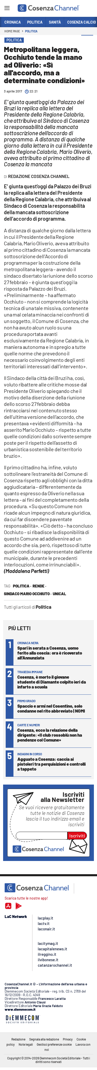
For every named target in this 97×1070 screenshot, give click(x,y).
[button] (87, 41)
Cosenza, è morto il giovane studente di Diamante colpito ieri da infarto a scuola (51, 681)
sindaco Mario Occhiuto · (27, 593)
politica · (22, 586)
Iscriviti (77, 835)
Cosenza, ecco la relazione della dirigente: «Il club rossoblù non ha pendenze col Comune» (49, 734)
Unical (59, 593)
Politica (31, 31)
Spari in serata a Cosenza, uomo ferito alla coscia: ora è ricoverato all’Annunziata (49, 652)
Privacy (68, 1039)
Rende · (39, 586)
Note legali (26, 1044)
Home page (12, 31)
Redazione (18, 1039)
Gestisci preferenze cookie (54, 1044)
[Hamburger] (7, 9)
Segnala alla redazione (44, 1039)
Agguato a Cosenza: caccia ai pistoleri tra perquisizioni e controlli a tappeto (51, 763)
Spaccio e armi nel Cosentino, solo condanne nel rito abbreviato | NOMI (51, 708)
